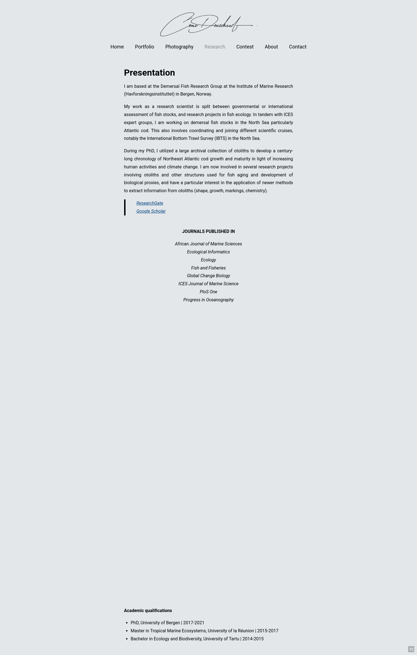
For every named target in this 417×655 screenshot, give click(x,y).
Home (117, 47)
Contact (297, 47)
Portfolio (144, 47)
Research (214, 47)
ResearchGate (150, 203)
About (271, 47)
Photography (179, 47)
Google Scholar (151, 211)
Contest (245, 47)
